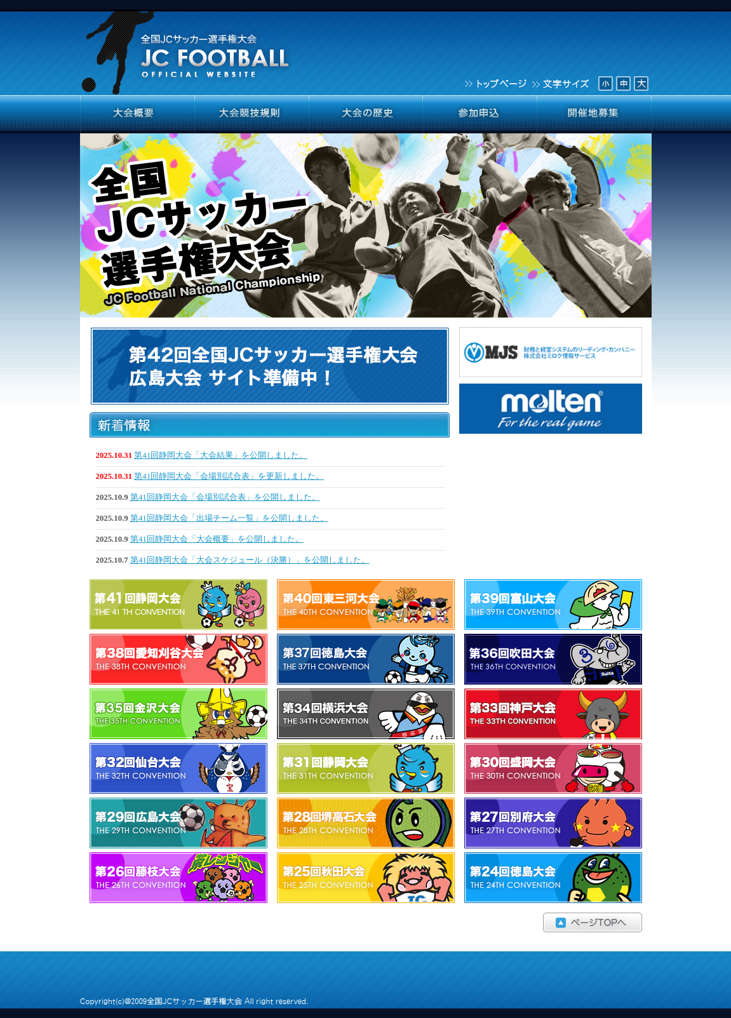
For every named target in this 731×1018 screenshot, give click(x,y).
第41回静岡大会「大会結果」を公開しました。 (220, 455)
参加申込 (480, 114)
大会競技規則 (251, 114)
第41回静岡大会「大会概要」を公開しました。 (217, 539)
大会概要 (137, 114)
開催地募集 (594, 114)
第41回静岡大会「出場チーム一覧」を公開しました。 (229, 518)
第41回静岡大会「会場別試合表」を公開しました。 (225, 497)
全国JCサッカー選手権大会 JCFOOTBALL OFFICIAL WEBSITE (187, 47)
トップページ (494, 82)
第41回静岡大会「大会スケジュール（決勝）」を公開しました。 (250, 560)
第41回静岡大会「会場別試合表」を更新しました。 (229, 476)
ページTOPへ (366, 922)
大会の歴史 (366, 114)
